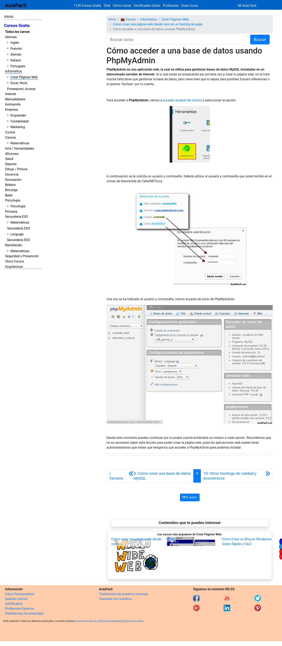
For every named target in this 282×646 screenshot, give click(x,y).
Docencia (11, 174)
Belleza (10, 185)
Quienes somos (16, 599)
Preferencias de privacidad (24, 613)
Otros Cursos (14, 261)
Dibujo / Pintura (16, 169)
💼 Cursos (128, 19)
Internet (10, 94)
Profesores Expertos (19, 609)
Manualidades (15, 99)
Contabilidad (19, 121)
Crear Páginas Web (24, 77)
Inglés (14, 43)
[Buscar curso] (175, 39)
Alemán (15, 54)
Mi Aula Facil (247, 5)
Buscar (260, 39)
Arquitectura (14, 267)
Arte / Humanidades (19, 148)
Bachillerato (13, 245)
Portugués (17, 66)
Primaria (11, 211)
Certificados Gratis (147, 5)
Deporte (11, 164)
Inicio (8, 16)
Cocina (10, 132)
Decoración (13, 180)
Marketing (17, 127)
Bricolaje (11, 190)
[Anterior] (160, 476)
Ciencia (10, 137)
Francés (16, 48)
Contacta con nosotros (115, 599)
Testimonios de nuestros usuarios (123, 594)
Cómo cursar (122, 5)
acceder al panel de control (182, 100)
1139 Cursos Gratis (88, 5)
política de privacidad (109, 621)
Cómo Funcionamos (19, 594)
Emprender (18, 115)
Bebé (8, 195)
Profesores (171, 5)
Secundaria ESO (16, 217)
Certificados (13, 604)
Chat (107, 5)
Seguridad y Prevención (22, 256)
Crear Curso (189, 5)
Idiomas (11, 37)
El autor (190, 497)
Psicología (12, 200)
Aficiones (11, 154)
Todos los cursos (17, 32)
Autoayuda (12, 104)
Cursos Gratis (17, 25)
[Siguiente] (237, 476)
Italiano (15, 60)
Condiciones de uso (86, 621)
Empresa (11, 109)
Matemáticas (19, 143)
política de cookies (133, 621)
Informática (13, 71)
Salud (9, 159)
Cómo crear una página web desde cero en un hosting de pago (158, 24)
